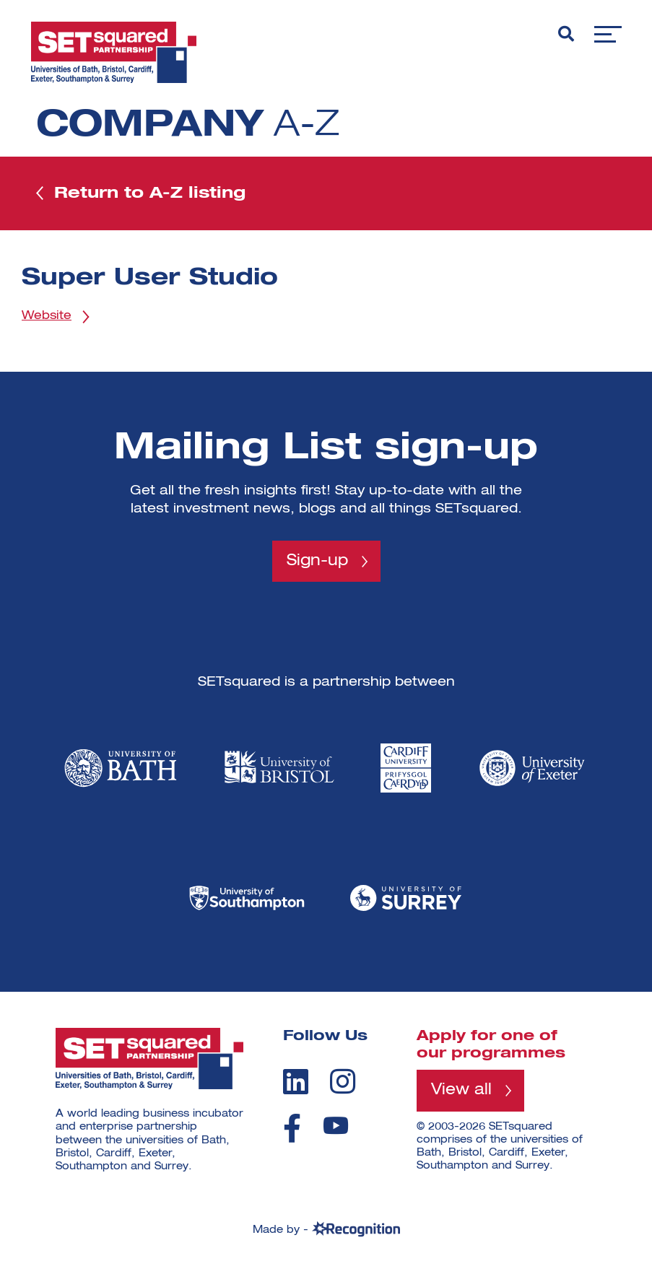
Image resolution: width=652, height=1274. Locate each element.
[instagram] (342, 1084)
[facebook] (292, 1131)
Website (46, 318)
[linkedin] (295, 1084)
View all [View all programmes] (462, 1093)
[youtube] (336, 1128)
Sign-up (317, 563)
